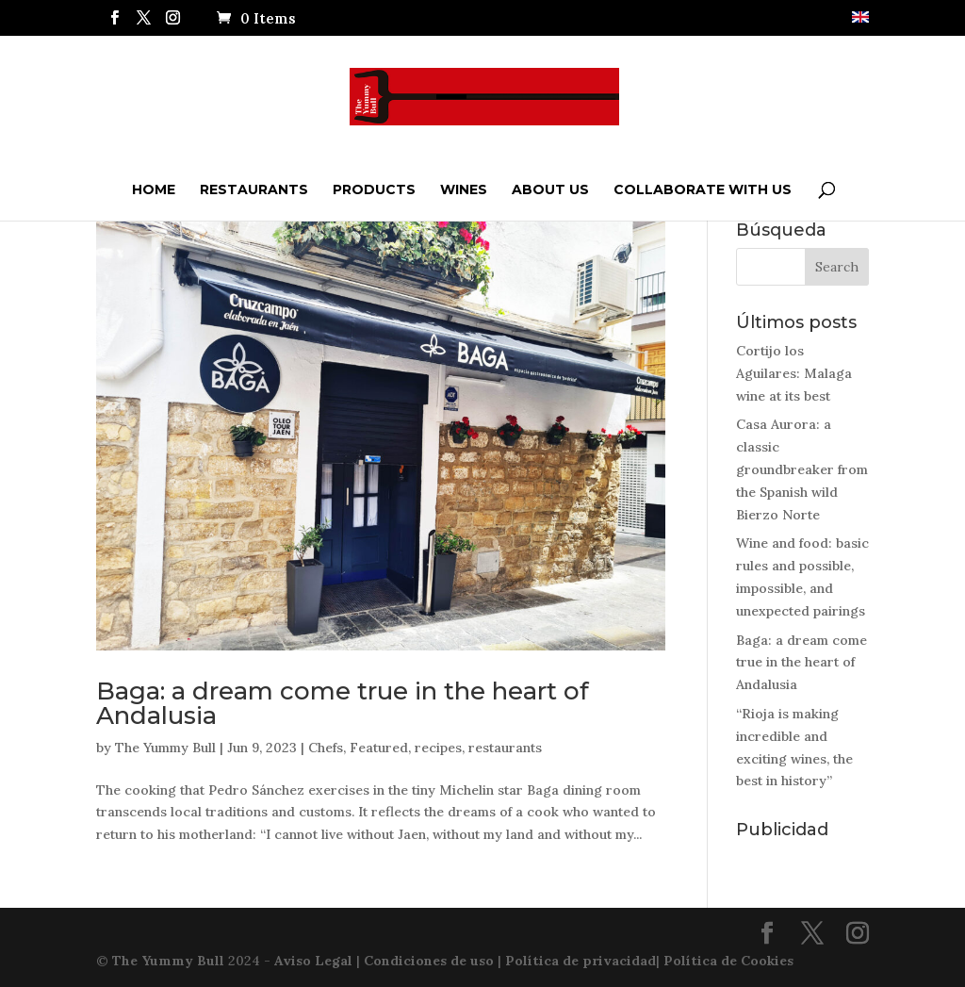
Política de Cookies (728, 960)
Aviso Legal (313, 960)
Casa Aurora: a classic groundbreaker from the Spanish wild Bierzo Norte (802, 469)
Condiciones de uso (429, 960)
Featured (379, 747)
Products (374, 189)
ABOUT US (550, 189)
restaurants (505, 747)
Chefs (325, 747)
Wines (463, 189)
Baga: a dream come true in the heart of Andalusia (342, 703)
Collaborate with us (702, 189)
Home (153, 189)
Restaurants (254, 189)
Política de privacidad (580, 960)
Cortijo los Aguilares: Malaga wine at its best (794, 373)
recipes (438, 747)
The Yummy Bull (165, 747)
